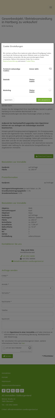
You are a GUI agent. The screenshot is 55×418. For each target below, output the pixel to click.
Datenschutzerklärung (10, 61)
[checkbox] (50, 69)
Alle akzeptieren (44, 100)
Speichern (8, 100)
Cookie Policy (30, 61)
